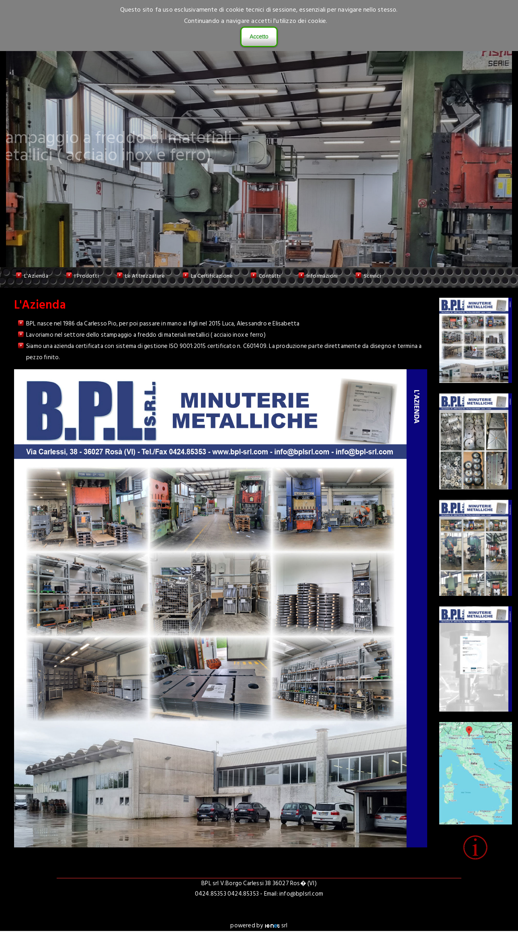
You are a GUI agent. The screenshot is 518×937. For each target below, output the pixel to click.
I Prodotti (86, 275)
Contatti (269, 275)
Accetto (259, 36)
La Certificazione (212, 275)
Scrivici (372, 275)
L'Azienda (36, 275)
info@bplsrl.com (301, 894)
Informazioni (322, 275)
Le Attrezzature (145, 275)
